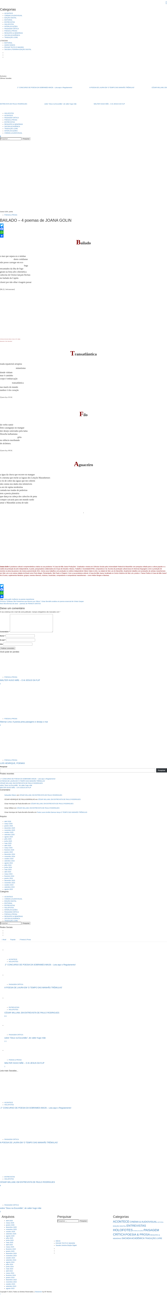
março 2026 (8, 824)
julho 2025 (7, 839)
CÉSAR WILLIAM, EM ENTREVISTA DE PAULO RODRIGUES (21, 783)
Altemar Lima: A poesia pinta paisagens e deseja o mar (24, 722)
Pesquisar (3, 767)
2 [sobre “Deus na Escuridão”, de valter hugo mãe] (6, 1041)
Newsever (38, 1292)
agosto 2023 (8, 889)
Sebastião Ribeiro (10, 795)
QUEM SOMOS (9, 45)
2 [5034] (5, 1041)
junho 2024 (8, 867)
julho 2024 (7, 865)
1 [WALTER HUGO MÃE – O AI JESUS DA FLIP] (0, 684)
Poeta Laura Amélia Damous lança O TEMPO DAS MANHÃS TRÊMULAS (62, 812)
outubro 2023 (8, 885)
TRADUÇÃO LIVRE (11, 37)
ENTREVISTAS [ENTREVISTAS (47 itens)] (136, 1225)
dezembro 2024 (9, 854)
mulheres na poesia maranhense (23, 599)
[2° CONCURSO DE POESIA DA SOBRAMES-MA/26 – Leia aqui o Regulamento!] (12, 950)
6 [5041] (5, 1016)
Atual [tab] (4, 939)
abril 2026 (7, 821)
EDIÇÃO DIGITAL (10, 18)
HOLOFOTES (9, 24)
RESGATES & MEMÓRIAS (13, 33)
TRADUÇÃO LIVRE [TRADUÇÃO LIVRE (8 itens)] (153, 1238)
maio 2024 (7, 869)
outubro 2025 (8, 832)
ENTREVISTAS (9, 22)
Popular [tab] (13, 939)
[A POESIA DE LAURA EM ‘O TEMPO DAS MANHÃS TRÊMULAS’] (12, 975)
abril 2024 (7, 872)
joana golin (7, 599)
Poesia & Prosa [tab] (25, 939)
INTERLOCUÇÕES (11, 26)
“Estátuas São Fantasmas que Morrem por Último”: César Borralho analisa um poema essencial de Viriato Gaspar (42, 601)
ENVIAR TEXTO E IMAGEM (14, 47)
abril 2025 (7, 845)
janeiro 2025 (8, 852)
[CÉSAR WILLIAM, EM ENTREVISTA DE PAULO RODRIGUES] (12, 998)
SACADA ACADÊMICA (12, 35)
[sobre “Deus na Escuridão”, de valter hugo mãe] (12, 1025)
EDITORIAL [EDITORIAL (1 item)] (160, 1222)
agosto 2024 (8, 863)
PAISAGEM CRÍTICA (11, 29)
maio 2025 (7, 843)
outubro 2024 (8, 859)
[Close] (83, 2)
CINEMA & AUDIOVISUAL (13, 15)
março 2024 (8, 874)
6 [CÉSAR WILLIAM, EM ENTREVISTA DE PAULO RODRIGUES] (6, 1016)
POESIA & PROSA (10, 31)
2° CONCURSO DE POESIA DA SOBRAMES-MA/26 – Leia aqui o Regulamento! (36, 87)
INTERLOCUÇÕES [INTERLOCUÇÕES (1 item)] (138, 1230)
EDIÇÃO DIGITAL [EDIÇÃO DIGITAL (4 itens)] (119, 1226)
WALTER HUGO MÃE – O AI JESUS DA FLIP (101, 104)
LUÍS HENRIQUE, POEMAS (12, 763)
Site (1, 644)
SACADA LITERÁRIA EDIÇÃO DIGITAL (17, 49)
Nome (2, 636)
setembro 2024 (9, 861)
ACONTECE (8, 13)
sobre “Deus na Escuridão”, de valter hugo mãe (52, 104)
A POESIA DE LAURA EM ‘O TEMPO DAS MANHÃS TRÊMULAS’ (104, 87)
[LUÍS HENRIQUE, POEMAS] (16, 742)
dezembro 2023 (9, 880)
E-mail (3, 640)
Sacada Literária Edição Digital (66, 1245)
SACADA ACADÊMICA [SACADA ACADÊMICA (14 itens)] (133, 1238)
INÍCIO (58, 1241)
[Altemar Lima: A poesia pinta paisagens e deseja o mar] (12, 701)
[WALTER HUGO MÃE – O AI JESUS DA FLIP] (16, 665)
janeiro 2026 (8, 826)
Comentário (5, 632)
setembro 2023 (9, 887)
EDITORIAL (8, 20)
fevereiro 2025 (9, 850)
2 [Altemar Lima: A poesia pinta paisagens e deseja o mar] (0, 725)
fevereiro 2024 (9, 876)
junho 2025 (8, 841)
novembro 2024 (9, 856)
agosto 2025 (8, 837)
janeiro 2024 (8, 878)
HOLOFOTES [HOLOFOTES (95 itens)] (123, 1230)
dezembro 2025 (9, 828)
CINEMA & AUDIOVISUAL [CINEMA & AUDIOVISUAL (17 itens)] (143, 1222)
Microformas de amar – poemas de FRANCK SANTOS (20, 603)
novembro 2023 (9, 883)
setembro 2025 (9, 834)
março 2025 (8, 848)
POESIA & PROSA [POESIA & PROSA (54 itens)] (137, 1234)
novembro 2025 (9, 830)
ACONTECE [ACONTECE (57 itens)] (121, 1221)
